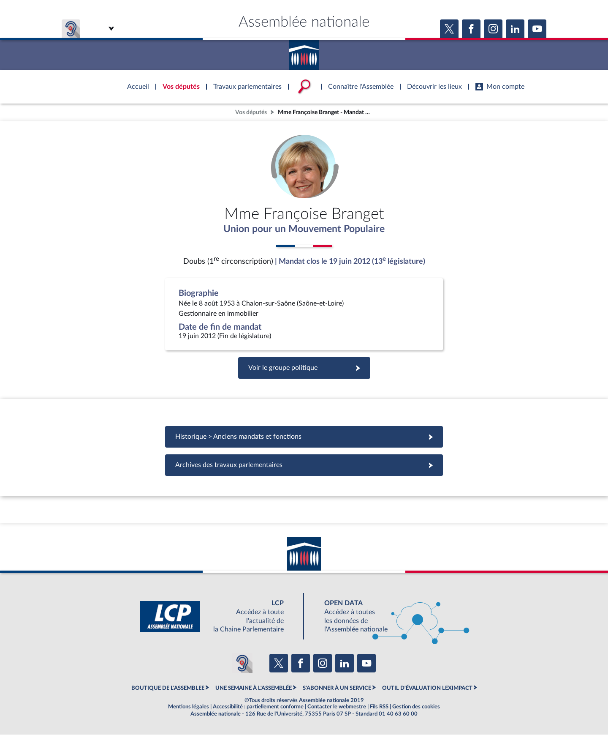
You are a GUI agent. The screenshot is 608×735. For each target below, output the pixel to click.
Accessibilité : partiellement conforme (258, 707)
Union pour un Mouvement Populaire (304, 229)
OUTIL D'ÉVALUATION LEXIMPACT (427, 688)
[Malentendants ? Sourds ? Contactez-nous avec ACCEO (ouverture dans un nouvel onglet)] (242, 663)
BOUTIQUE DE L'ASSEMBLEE (167, 688)
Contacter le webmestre (336, 707)
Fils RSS (379, 707)
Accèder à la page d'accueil (304, 52)
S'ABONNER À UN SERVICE (337, 688)
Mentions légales (188, 707)
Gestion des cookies (416, 707)
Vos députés (251, 112)
